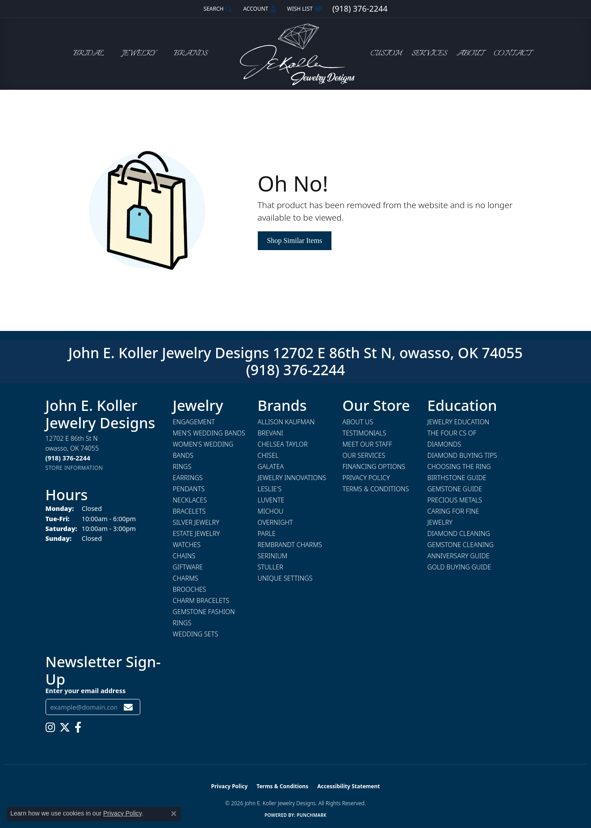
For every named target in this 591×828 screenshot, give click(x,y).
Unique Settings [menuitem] (285, 578)
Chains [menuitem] (184, 556)
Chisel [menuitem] (268, 455)
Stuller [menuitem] (270, 567)
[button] (217, 9)
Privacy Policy (366, 477)
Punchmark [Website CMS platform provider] (312, 815)
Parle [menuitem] (267, 533)
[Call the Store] (68, 458)
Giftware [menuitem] (188, 567)
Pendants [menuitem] (189, 489)
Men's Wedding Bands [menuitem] (209, 433)
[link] (360, 9)
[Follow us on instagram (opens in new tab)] (50, 727)
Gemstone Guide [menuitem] (455, 489)
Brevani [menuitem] (270, 433)
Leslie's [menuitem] (270, 489)
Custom (386, 53)
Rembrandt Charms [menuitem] (290, 544)
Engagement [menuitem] (194, 422)
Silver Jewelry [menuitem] (196, 522)
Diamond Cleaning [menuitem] (459, 533)
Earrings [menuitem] (188, 477)
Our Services (364, 455)
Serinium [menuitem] (273, 556)
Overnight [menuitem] (275, 522)
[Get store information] (74, 468)
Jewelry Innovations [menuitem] (292, 477)
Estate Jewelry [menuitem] (196, 533)
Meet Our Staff (367, 444)
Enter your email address (86, 690)
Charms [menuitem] (185, 578)
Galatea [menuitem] (271, 466)
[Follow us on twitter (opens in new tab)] (64, 727)
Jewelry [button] (138, 53)
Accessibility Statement (348, 786)
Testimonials (364, 433)
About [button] (470, 53)
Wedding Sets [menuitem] (195, 634)
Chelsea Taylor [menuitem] (283, 444)
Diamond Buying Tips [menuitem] (462, 455)
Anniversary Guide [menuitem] (459, 556)
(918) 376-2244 (295, 369)
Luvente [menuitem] (271, 500)
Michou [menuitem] (271, 511)
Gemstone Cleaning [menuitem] (461, 544)
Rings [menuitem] (182, 466)
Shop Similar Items (295, 240)
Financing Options (374, 466)
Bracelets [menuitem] (189, 511)
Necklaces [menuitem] (190, 500)
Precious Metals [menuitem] (455, 500)
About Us (358, 422)
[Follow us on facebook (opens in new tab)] (78, 727)
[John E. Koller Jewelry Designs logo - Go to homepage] (295, 53)
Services (429, 53)
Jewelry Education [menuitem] (459, 422)
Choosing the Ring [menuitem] (459, 466)
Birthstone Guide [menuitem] (457, 477)
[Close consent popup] (173, 813)
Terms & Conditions (376, 489)
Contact (512, 53)
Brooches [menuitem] (189, 589)
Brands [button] (190, 53)
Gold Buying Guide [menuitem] (459, 567)
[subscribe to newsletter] (128, 707)
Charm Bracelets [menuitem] (201, 600)
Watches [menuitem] (187, 544)
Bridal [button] (88, 53)
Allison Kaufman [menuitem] (286, 422)
